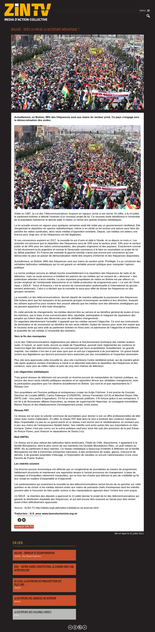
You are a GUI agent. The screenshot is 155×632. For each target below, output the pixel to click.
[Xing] (19, 520)
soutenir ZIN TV (24, 526)
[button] (143, 11)
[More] (24, 520)
